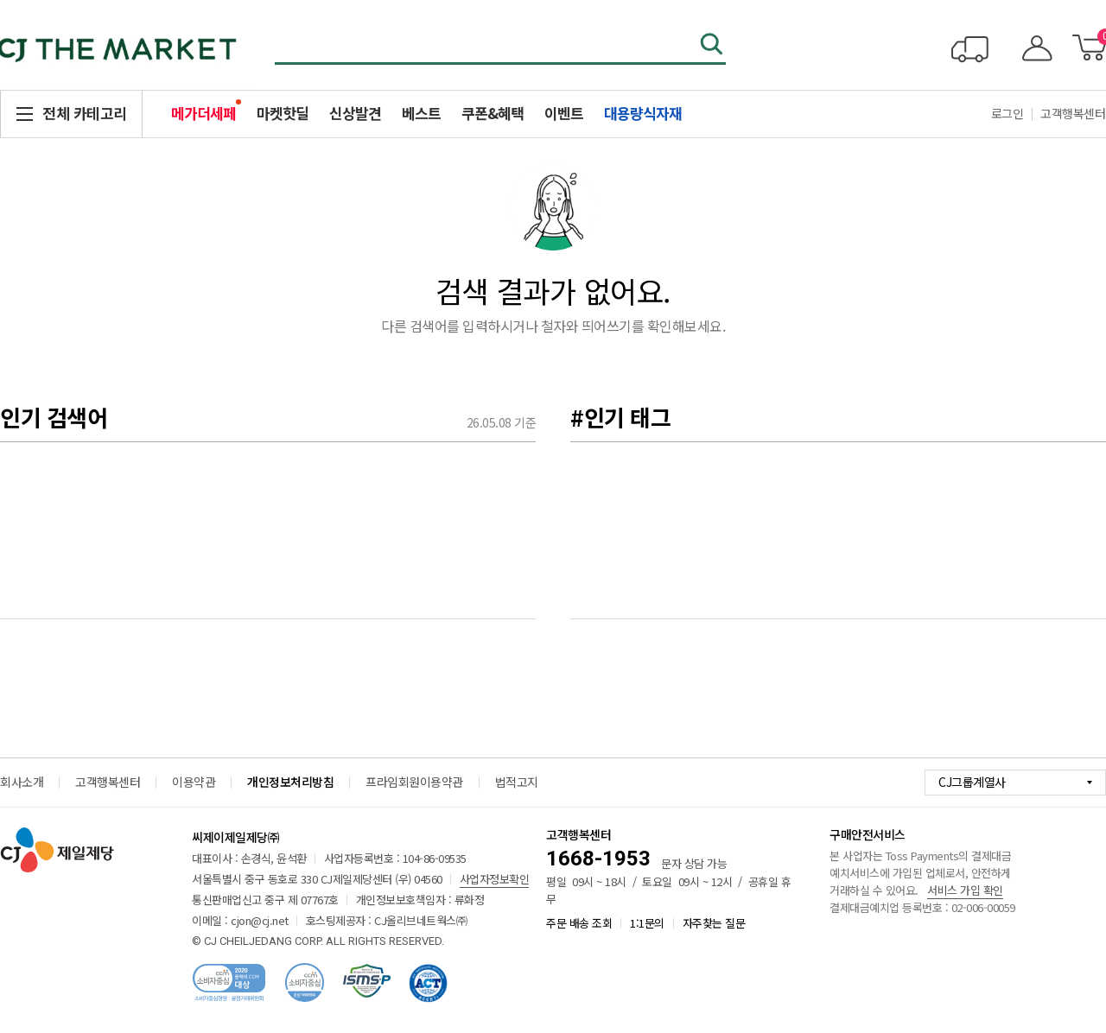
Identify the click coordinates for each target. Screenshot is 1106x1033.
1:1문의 (647, 923)
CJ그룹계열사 (972, 781)
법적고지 (516, 781)
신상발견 (355, 113)
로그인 (1007, 113)
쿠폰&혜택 (492, 113)
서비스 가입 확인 (965, 890)
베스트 (421, 113)
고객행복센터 (107, 781)
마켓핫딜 (282, 113)
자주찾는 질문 (714, 923)
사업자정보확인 (495, 879)
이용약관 (193, 781)
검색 (713, 46)
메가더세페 (203, 113)
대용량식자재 (643, 113)
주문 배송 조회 (579, 923)
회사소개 (21, 781)
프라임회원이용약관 (414, 781)
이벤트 (563, 113)
